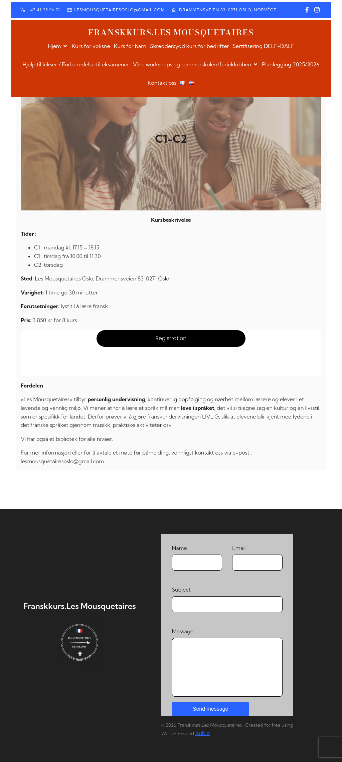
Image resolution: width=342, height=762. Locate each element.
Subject (227, 599)
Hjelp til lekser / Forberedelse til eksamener (75, 64)
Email (257, 558)
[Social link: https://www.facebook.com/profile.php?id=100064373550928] (307, 10)
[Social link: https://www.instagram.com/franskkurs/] (317, 10)
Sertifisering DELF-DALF (263, 46)
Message (227, 662)
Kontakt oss (162, 82)
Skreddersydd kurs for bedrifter (189, 46)
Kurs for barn (130, 46)
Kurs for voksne (90, 46)
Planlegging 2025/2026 (290, 64)
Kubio (202, 733)
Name (197, 558)
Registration (171, 338)
